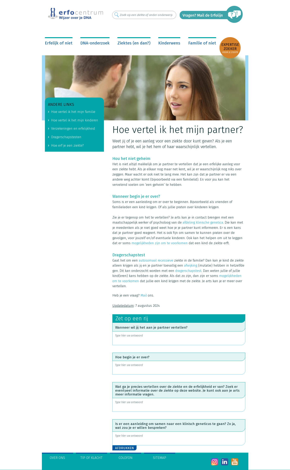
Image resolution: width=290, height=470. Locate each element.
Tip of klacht (91, 458)
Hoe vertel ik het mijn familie (73, 112)
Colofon (126, 458)
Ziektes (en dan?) (133, 43)
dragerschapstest (188, 271)
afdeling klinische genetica (203, 222)
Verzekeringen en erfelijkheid (73, 128)
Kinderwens (169, 43)
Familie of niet (202, 43)
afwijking (190, 265)
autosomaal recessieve (156, 260)
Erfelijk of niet (58, 43)
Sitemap (159, 458)
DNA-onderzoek (95, 43)
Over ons (57, 458)
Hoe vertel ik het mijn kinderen (74, 120)
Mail (144, 295)
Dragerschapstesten (66, 137)
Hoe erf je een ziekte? (67, 145)
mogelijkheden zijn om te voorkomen (160, 243)
